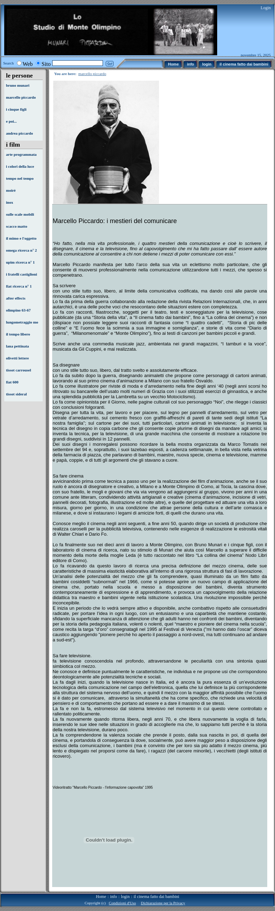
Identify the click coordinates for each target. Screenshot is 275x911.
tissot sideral (16, 394)
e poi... (11, 121)
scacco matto (16, 226)
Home (101, 896)
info (113, 896)
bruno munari (17, 85)
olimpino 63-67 (18, 310)
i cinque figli (16, 109)
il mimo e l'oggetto (21, 238)
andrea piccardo (19, 133)
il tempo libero (18, 334)
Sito (46, 64)
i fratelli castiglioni (21, 274)
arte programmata (21, 154)
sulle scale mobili (20, 214)
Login (266, 7)
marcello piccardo (21, 97)
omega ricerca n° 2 (21, 250)
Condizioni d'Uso (122, 903)
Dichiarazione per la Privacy (163, 903)
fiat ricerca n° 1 (19, 286)
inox (9, 202)
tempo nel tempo (19, 178)
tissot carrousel (18, 370)
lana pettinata (17, 346)
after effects (15, 298)
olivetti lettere (17, 358)
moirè (11, 190)
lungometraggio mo (22, 322)
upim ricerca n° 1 (20, 262)
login (125, 896)
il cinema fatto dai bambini (156, 896)
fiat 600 (12, 382)
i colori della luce (20, 166)
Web (28, 64)
